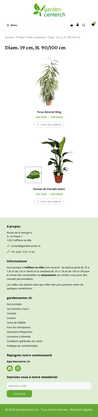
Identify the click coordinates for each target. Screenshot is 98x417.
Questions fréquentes (19, 331)
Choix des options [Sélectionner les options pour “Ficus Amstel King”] (50, 124)
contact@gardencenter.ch (25, 246)
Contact (11, 318)
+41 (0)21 (17, 251)
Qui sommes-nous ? (18, 308)
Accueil (9, 37)
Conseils (11, 313)
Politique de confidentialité (22, 345)
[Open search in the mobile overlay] (84, 25)
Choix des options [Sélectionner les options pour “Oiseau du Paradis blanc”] (50, 201)
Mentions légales (81, 409)
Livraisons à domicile (19, 336)
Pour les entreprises (19, 327)
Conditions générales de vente (24, 341)
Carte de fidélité (16, 322)
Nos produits (14, 304)
